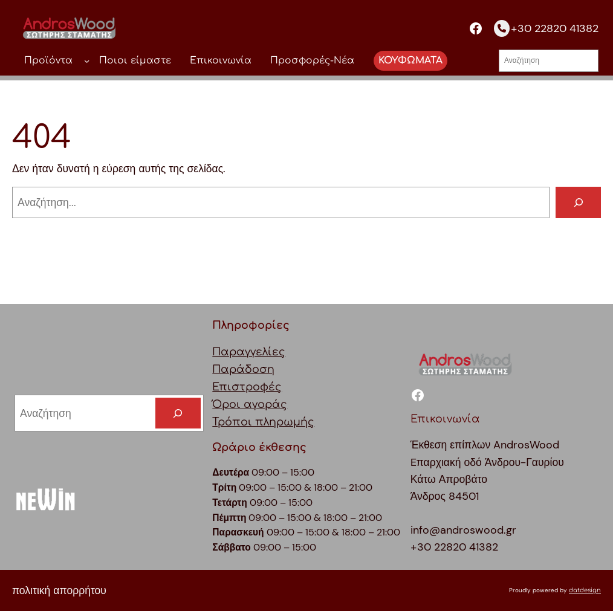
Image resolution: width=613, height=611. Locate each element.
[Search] (178, 413)
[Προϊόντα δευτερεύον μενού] (86, 60)
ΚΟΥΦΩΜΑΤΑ (410, 60)
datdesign (585, 590)
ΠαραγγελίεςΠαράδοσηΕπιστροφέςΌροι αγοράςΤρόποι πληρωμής (263, 387)
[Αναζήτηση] (578, 202)
